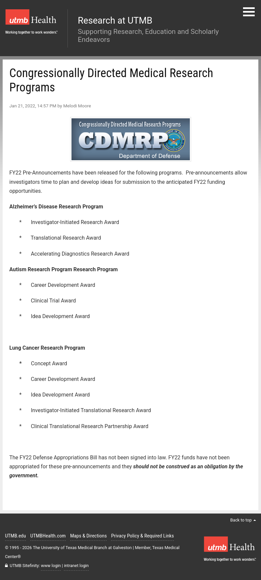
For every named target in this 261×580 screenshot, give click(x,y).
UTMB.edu (15, 536)
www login (51, 565)
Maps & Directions (88, 536)
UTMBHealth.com (48, 536)
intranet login (76, 565)
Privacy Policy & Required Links (142, 536)
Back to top (243, 520)
